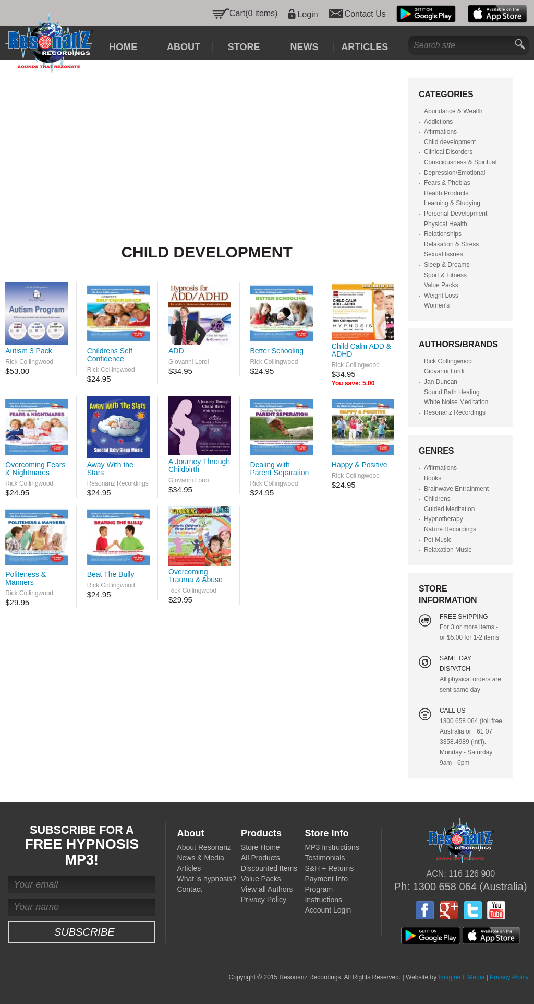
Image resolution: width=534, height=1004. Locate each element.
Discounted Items (269, 868)
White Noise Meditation (456, 402)
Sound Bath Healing (452, 392)
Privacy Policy (263, 899)
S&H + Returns (329, 868)
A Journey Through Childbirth (199, 465)
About (183, 47)
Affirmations (440, 131)
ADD (176, 351)
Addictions (438, 121)
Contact (189, 889)
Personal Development (455, 213)
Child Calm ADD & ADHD (361, 350)
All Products (260, 858)
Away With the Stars (110, 468)
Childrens (437, 498)
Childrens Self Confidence (109, 355)
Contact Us (365, 14)
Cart (237, 13)
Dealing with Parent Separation (279, 468)
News (304, 47)
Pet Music (438, 540)
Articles (364, 47)
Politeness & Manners (25, 578)
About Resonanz (204, 847)
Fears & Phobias (447, 182)
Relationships (443, 234)
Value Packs (441, 285)
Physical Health (445, 224)
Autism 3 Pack (28, 351)
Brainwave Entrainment (456, 488)
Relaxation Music (447, 549)
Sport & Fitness (445, 275)
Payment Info (326, 879)
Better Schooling (277, 351)
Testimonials (325, 858)
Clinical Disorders (448, 152)
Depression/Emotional (454, 172)
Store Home (260, 847)
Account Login (328, 910)
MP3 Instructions (332, 847)
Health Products (446, 193)
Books (432, 478)
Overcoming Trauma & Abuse (195, 576)
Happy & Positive (359, 464)
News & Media (200, 858)
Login (307, 14)
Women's (437, 305)
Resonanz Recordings (118, 483)
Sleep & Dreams (446, 264)
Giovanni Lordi (188, 361)
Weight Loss (441, 295)
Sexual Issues (443, 254)
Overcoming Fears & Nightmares (35, 468)
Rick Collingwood (29, 361)
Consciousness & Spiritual (460, 162)
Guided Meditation (449, 509)
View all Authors (267, 889)
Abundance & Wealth (453, 111)
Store (244, 47)
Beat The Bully (111, 574)
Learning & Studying (452, 203)
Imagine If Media (462, 977)
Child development (450, 142)
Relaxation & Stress (451, 244)
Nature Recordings (450, 529)
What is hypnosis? (206, 879)
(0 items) (261, 13)
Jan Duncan (440, 381)
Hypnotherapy (443, 519)
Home (123, 47)
